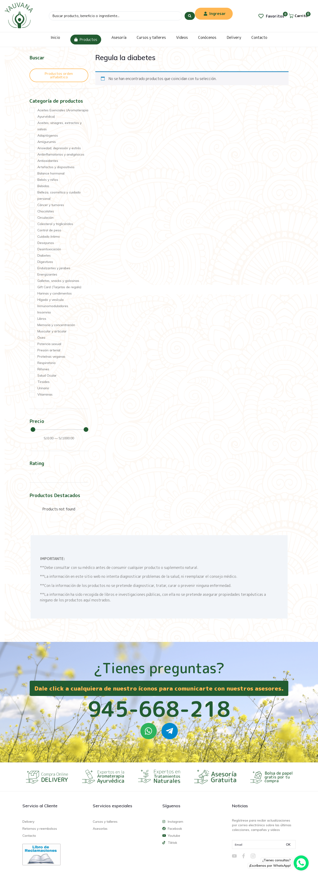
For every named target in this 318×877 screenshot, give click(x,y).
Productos (85, 39)
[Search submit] (190, 16)
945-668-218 (159, 709)
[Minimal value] (60, 429)
